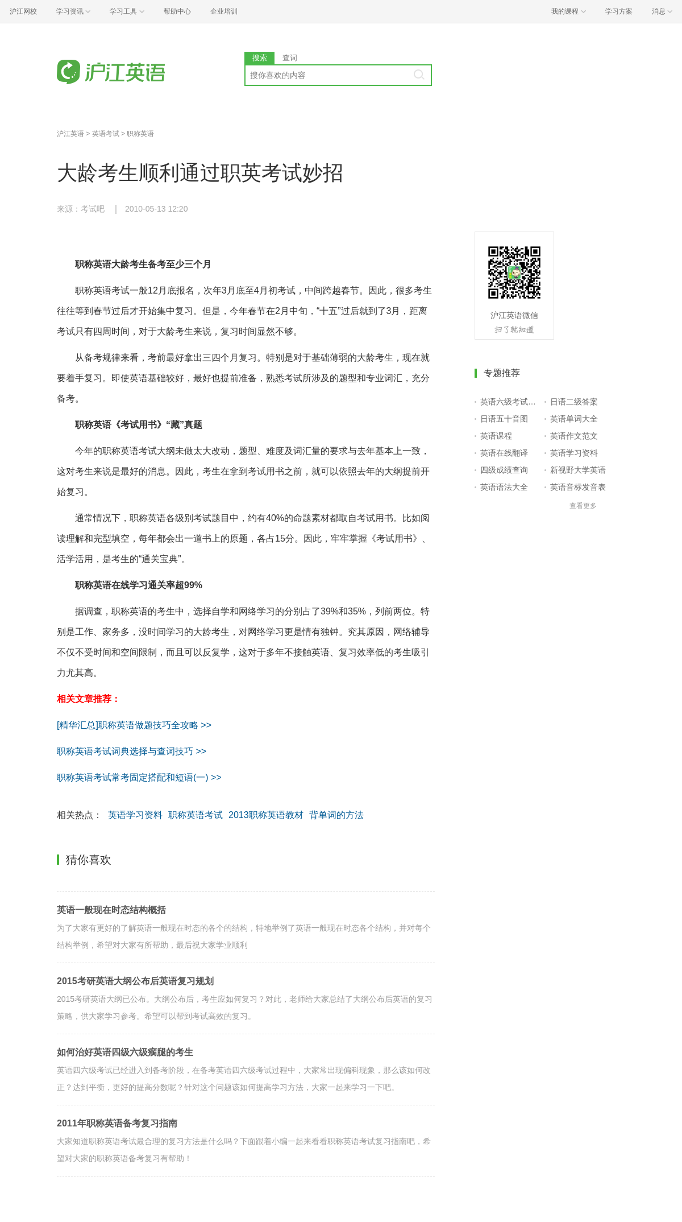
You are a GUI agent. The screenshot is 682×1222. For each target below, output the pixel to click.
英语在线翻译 (504, 452)
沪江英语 (70, 134)
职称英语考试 (195, 815)
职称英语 (140, 134)
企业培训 (224, 11)
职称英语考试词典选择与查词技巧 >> (131, 751)
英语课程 (496, 435)
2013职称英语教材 (265, 815)
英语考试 (105, 134)
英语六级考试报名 (510, 401)
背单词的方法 (336, 815)
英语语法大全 (504, 487)
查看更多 (583, 506)
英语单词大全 (574, 418)
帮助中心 (177, 11)
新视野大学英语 (578, 469)
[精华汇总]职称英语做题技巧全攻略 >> (134, 725)
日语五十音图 (504, 418)
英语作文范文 (574, 435)
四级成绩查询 (504, 469)
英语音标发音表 (578, 487)
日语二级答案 (574, 401)
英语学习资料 (135, 815)
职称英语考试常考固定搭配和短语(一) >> (139, 777)
